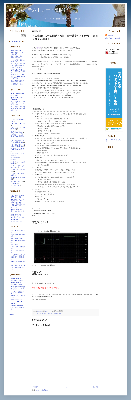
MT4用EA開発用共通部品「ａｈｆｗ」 (17, 94)
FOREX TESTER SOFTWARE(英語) (16, 283)
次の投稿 (35, 387)
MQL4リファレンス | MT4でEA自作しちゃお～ (17, 211)
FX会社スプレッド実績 (17, 217)
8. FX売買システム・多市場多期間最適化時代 (17, 149)
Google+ (11, 314)
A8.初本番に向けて (16, 181)
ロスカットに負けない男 (18, 265)
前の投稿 (95, 387)
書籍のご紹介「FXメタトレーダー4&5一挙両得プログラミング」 (18, 76)
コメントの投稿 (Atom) (42, 390)
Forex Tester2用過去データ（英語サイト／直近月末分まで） (18, 288)
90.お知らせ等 (15, 157)
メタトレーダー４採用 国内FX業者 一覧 (18, 196)
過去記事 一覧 (16, 41)
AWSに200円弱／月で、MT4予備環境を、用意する (18, 71)
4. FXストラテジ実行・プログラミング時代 (17, 132)
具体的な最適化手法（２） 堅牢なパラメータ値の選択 (17, 52)
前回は (39, 48)
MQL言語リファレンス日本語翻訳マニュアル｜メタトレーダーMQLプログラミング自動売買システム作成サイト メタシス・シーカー (18, 203)
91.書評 (13, 160)
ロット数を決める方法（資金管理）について (17, 81)
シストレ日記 (15, 244)
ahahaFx (110, 35)
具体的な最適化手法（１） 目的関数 (17, 57)
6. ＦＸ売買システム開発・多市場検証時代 (17, 141)
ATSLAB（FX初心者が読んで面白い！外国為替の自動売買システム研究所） (18, 257)
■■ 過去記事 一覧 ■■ (17, 84)
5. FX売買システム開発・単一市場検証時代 (49, 313)
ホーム (65, 387)
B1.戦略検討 (14, 183)
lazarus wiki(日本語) (16, 299)
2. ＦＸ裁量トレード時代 (18, 123)
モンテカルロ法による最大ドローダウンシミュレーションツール (18, 103)
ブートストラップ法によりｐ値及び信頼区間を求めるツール (18, 108)
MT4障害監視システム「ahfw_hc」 (17, 98)
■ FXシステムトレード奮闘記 (38, 9)
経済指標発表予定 (16, 215)
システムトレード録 (17, 238)
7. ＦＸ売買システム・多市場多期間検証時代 (18, 145)
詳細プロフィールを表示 (112, 38)
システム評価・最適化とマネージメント (18, 60)
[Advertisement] (65, 380)
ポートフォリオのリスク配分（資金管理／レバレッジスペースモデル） (18, 65)
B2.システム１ (15, 186)
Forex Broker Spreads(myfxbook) (16, 220)
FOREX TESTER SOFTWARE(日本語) (17, 279)
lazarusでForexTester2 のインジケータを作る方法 (18, 307)
